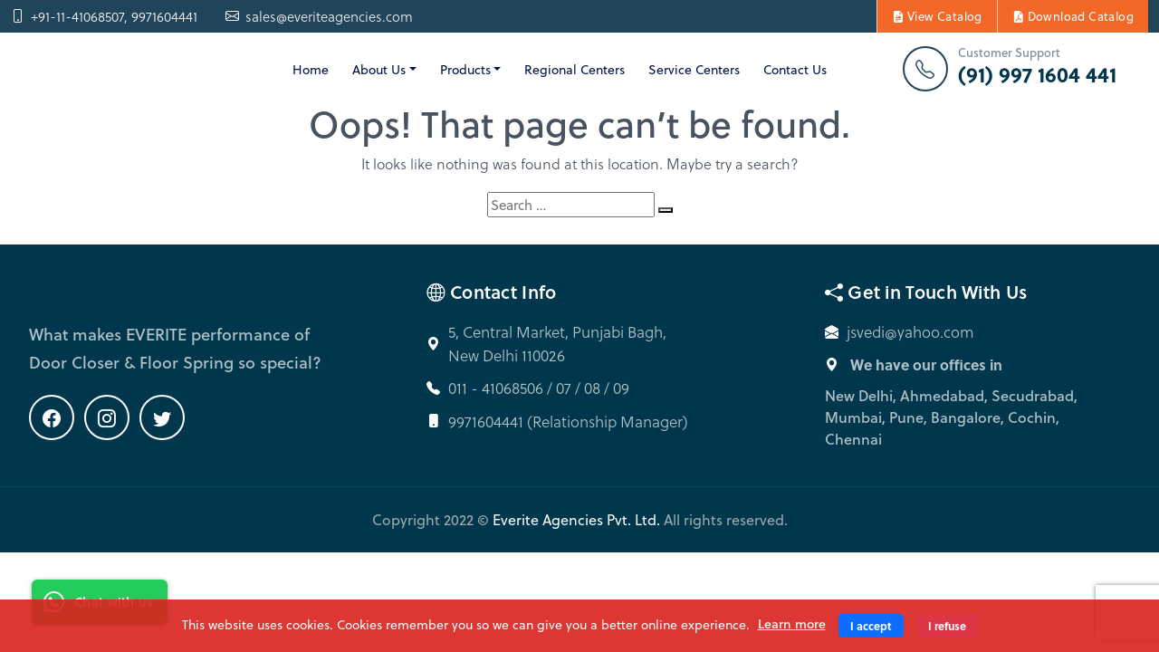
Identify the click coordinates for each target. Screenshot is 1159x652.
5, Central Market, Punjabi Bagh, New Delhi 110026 (557, 344)
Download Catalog (1073, 15)
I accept (871, 626)
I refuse (947, 626)
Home (310, 69)
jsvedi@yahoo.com (910, 332)
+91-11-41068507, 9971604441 (104, 17)
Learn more (792, 624)
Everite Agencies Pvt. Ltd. (576, 519)
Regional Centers (574, 69)
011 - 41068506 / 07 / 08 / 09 (538, 388)
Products (465, 69)
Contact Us (795, 69)
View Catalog (937, 15)
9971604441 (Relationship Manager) (568, 421)
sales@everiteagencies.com (319, 17)
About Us (379, 69)
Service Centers (694, 69)
